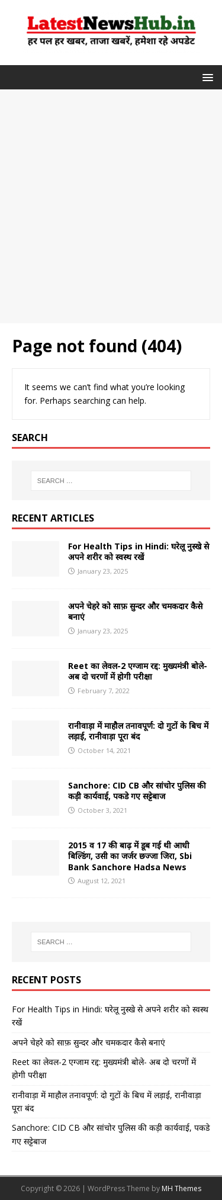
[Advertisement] (111, 206)
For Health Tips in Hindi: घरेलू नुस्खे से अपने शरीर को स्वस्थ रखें (138, 551)
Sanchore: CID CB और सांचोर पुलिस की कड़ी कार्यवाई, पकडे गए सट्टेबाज (137, 791)
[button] (205, 76)
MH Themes (181, 1188)
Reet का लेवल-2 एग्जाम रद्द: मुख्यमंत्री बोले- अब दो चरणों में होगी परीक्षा (137, 671)
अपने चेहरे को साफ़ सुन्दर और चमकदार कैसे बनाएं (135, 611)
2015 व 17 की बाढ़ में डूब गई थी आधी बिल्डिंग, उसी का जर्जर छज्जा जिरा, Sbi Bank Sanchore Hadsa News (130, 855)
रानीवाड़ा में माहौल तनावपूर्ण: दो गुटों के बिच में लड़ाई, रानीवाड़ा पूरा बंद (138, 731)
